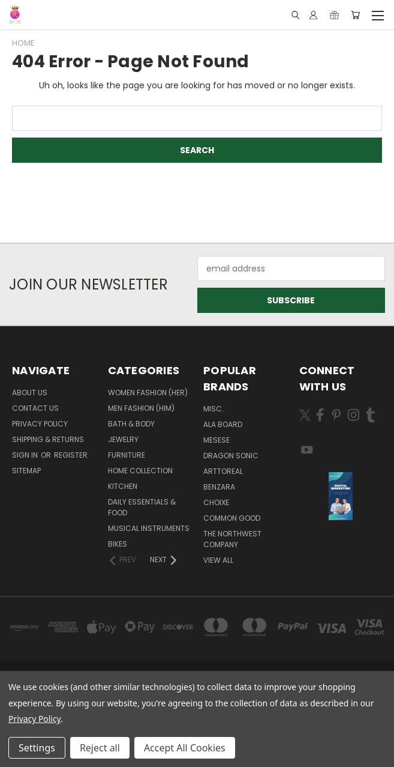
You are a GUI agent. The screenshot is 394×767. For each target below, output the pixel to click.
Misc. (213, 409)
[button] (340, 496)
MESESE (216, 440)
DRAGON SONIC (230, 455)
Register (71, 455)
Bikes (117, 544)
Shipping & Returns (48, 439)
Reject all (100, 747)
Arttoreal (223, 471)
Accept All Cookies (184, 747)
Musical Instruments (149, 528)
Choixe (216, 502)
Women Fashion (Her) (148, 392)
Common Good (231, 518)
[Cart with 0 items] (355, 15)
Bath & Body (131, 424)
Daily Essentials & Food (142, 507)
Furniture (126, 455)
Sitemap (26, 470)
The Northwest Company (232, 539)
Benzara (219, 487)
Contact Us (35, 408)
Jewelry (123, 439)
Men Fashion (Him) (141, 408)
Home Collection (140, 470)
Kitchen (122, 486)
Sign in (26, 455)
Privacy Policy (40, 424)
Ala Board (222, 424)
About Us (29, 392)
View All (218, 560)
